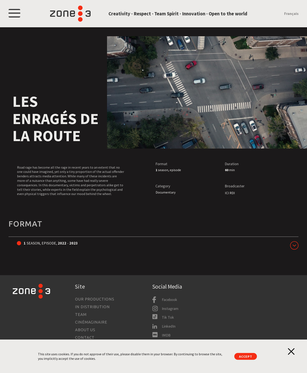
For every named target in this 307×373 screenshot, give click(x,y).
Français (291, 13)
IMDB (166, 335)
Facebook (169, 299)
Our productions (94, 299)
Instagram (170, 308)
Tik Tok (168, 317)
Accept (245, 356)
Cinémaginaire (91, 322)
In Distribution (92, 307)
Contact (84, 337)
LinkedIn (168, 326)
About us (85, 330)
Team (81, 314)
